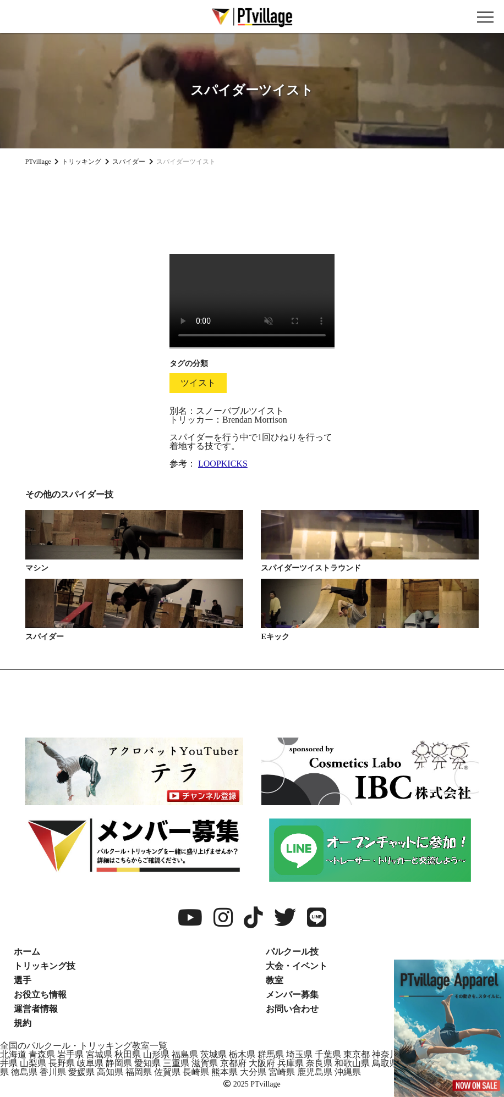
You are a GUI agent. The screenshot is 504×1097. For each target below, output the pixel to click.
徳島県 (24, 1072)
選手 (22, 980)
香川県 (53, 1072)
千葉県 (328, 1054)
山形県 (156, 1054)
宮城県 (99, 1054)
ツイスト (198, 382)
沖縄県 (348, 1072)
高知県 (110, 1072)
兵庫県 (290, 1063)
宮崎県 (282, 1072)
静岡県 (119, 1063)
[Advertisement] (252, 205)
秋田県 (127, 1054)
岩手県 (70, 1054)
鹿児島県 (314, 1072)
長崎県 (196, 1072)
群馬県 (271, 1054)
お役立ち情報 (40, 994)
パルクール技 (292, 951)
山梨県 (33, 1063)
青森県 (42, 1054)
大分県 (253, 1072)
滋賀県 (204, 1063)
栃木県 (242, 1054)
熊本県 (224, 1072)
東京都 (356, 1054)
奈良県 (319, 1063)
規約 (22, 1023)
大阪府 (262, 1063)
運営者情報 (36, 1008)
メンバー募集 (292, 994)
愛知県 (147, 1063)
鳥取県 (385, 1063)
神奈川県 (389, 1054)
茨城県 (213, 1054)
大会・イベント (296, 966)
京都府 (233, 1063)
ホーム (27, 951)
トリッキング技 (44, 966)
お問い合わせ (292, 1008)
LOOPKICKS (223, 463)
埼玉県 (299, 1054)
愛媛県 (81, 1072)
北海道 (13, 1054)
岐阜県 (90, 1063)
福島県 (185, 1054)
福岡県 (138, 1072)
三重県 (176, 1063)
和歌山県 (352, 1063)
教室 (274, 980)
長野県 (61, 1063)
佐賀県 (167, 1072)
